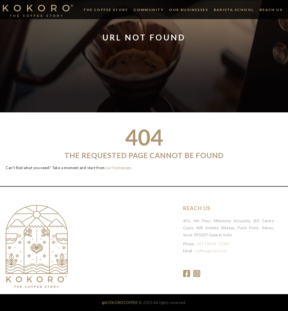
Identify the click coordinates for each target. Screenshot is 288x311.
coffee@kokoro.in (211, 251)
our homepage (118, 167)
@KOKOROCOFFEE (120, 302)
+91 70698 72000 (213, 244)
